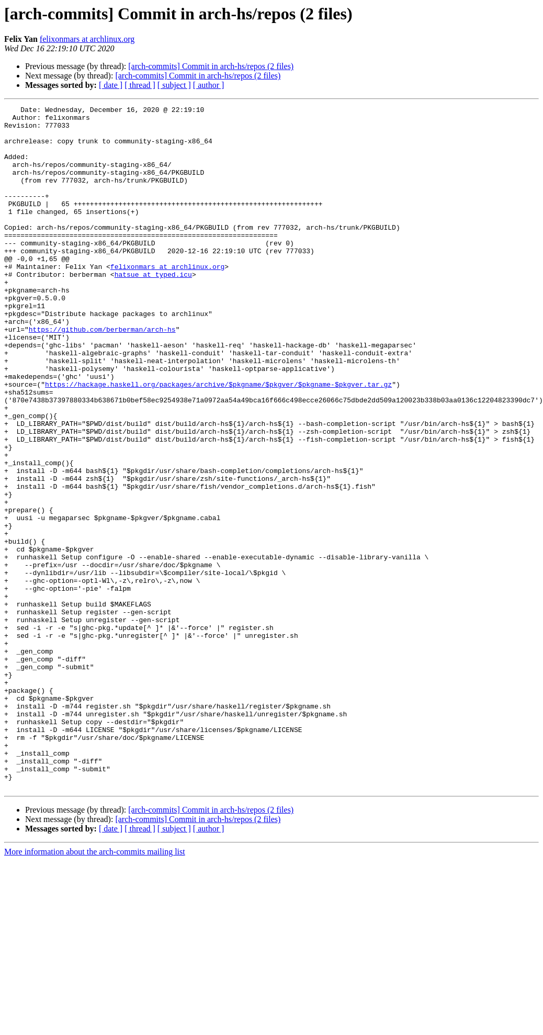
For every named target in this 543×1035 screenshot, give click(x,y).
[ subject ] (174, 85)
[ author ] (208, 85)
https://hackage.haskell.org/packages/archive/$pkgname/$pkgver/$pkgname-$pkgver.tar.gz (218, 440)
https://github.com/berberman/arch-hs (102, 374)
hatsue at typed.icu (153, 308)
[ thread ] (140, 85)
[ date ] (110, 85)
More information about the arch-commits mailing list (94, 988)
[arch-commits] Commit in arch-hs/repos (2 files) (210, 66)
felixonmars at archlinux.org (87, 39)
